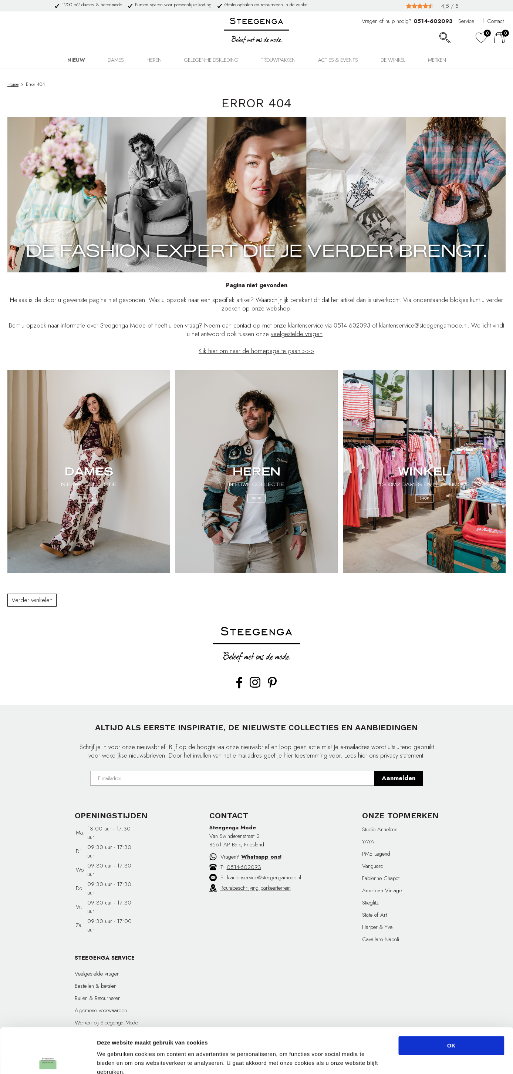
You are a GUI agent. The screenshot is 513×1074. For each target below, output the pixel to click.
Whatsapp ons (260, 857)
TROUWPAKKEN (278, 60)
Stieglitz (370, 903)
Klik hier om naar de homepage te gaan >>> (256, 350)
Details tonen (399, 1059)
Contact (495, 21)
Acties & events (338, 60)
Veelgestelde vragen (97, 974)
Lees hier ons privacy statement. (384, 755)
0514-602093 (244, 867)
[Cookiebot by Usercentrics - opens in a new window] (48, 1059)
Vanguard (373, 866)
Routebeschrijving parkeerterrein (255, 888)
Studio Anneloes (380, 829)
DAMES (116, 60)
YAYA (368, 842)
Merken (437, 60)
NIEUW (76, 60)
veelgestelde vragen (297, 333)
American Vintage (382, 890)
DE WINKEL (393, 60)
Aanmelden (399, 777)
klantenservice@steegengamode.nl (423, 325)
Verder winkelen (32, 599)
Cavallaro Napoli (380, 939)
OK (451, 1003)
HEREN (154, 60)
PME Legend (376, 854)
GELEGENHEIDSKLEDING (211, 60)
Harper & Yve (377, 927)
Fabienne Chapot (380, 878)
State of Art (374, 915)
